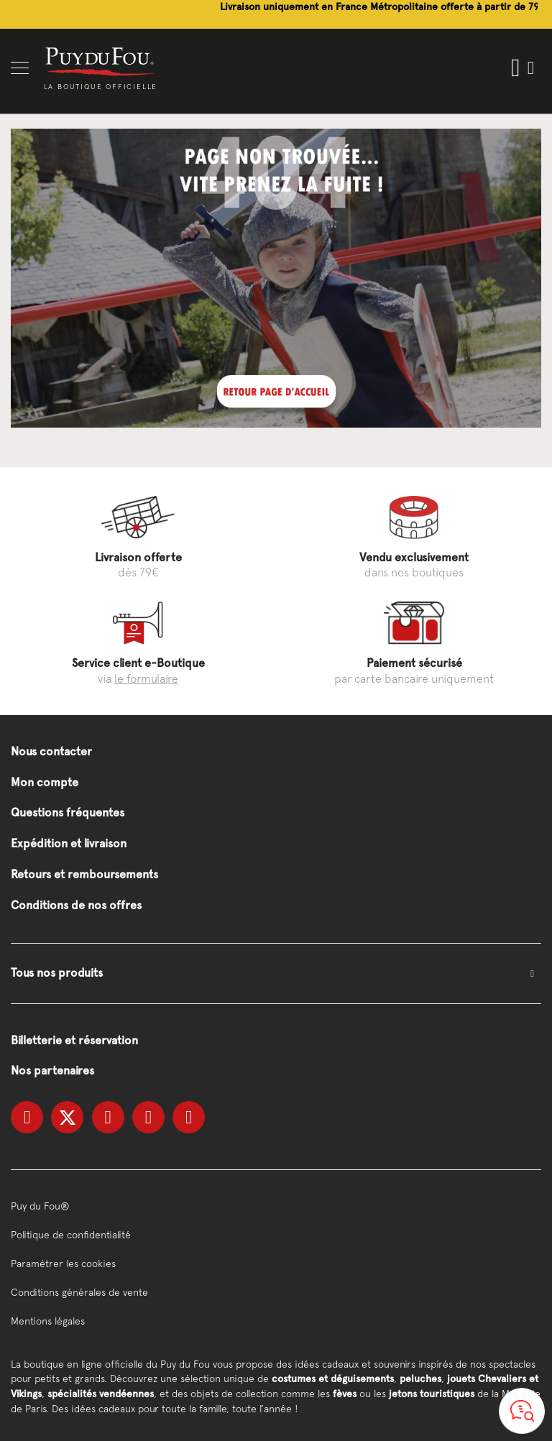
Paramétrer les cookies (63, 1263)
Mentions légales (48, 1321)
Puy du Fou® (40, 1206)
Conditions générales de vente (79, 1292)
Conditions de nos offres (76, 905)
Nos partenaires (52, 1070)
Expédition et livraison (68, 843)
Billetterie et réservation (74, 1040)
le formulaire (146, 678)
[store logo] (100, 60)
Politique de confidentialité (71, 1234)
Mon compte (44, 782)
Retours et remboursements (84, 874)
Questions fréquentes (67, 812)
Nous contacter (51, 751)
